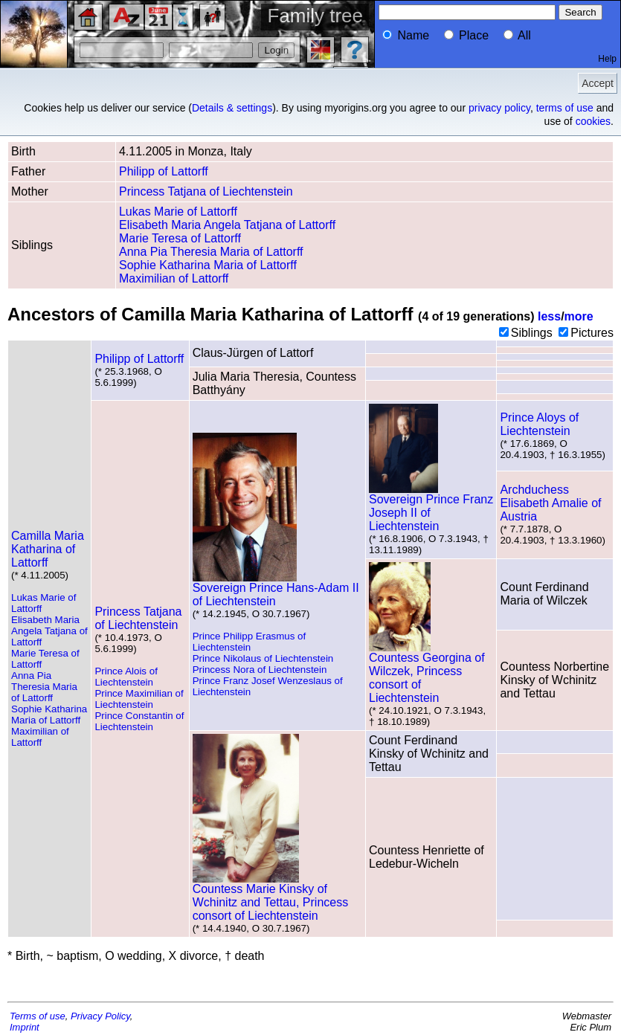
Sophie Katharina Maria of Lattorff (208, 265)
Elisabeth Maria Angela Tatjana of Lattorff (227, 225)
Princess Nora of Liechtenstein (260, 669)
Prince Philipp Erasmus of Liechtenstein (249, 642)
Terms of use (37, 1016)
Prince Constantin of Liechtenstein (139, 721)
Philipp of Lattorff (163, 171)
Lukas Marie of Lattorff (178, 211)
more (578, 316)
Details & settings (232, 108)
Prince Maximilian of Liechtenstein (138, 699)
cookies (593, 121)
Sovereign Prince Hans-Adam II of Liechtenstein (276, 589)
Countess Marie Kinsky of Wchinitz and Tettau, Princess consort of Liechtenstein (271, 897)
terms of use (564, 108)
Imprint (24, 1027)
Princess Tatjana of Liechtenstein (206, 191)
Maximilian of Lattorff (173, 278)
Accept (598, 83)
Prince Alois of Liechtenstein (125, 676)
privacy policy (499, 108)
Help (607, 59)
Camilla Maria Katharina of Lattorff (47, 549)
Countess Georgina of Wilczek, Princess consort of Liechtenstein (427, 672)
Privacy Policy (100, 1016)
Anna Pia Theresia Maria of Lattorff (211, 251)
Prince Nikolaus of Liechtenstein (263, 658)
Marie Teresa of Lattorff (180, 238)
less (549, 316)
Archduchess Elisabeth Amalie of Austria (550, 503)
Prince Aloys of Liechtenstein (539, 424)
